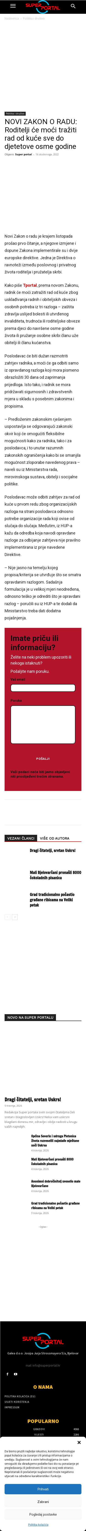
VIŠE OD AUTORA (54, 838)
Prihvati (43, 1489)
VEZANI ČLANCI (20, 838)
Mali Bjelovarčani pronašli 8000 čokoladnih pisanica (55, 875)
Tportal (30, 285)
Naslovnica (12, 18)
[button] (79, 1442)
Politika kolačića (38, 1524)
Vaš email (43, 684)
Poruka (43, 721)
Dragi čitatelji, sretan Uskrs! (52, 850)
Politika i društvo (34, 18)
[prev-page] (7, 917)
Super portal (23, 154)
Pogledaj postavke (43, 1514)
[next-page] (15, 917)
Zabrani (43, 1502)
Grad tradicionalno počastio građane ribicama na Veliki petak (52, 900)
